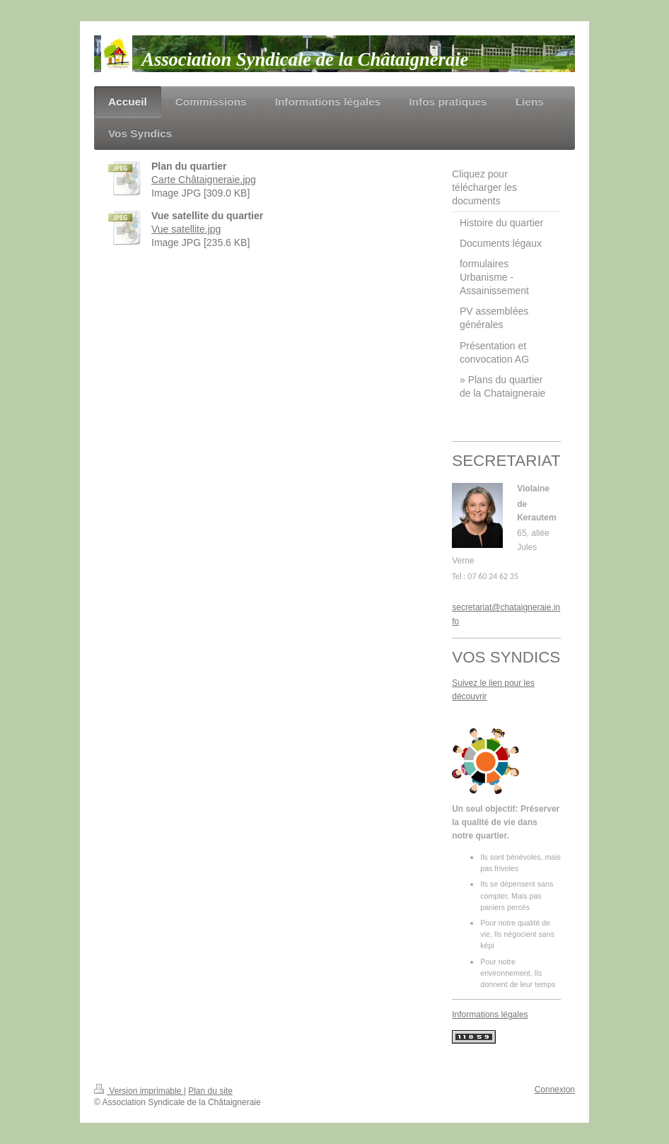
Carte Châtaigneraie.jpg (203, 179)
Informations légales (490, 1015)
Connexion (555, 1090)
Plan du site (210, 1091)
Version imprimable (139, 1091)
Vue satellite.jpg (186, 229)
